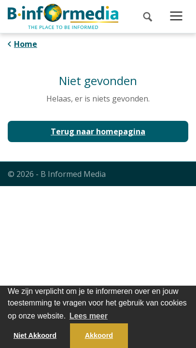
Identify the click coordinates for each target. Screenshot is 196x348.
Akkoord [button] (99, 335)
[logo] (63, 16)
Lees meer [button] (89, 316)
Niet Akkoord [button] (35, 335)
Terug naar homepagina (98, 131)
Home (25, 44)
